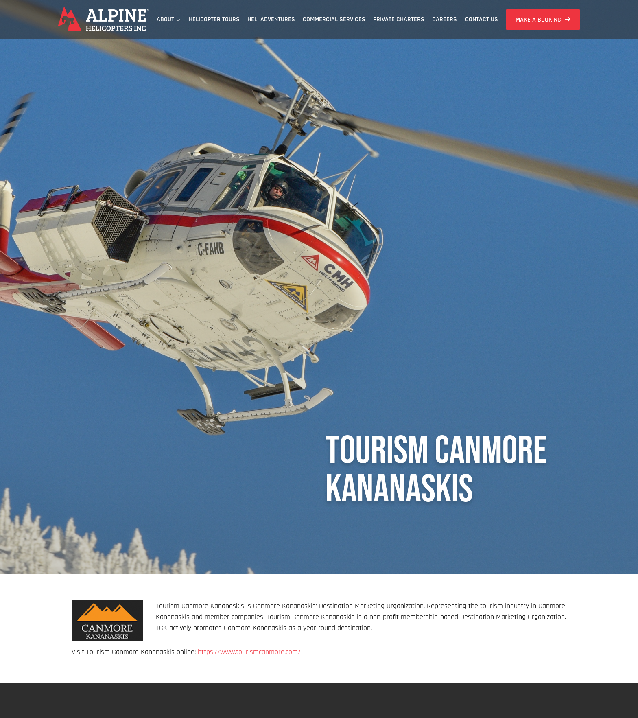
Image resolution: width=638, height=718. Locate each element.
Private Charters (398, 19)
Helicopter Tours (214, 19)
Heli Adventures (271, 19)
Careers (444, 19)
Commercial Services (334, 19)
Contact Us (481, 19)
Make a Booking (538, 19)
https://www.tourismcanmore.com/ (249, 652)
